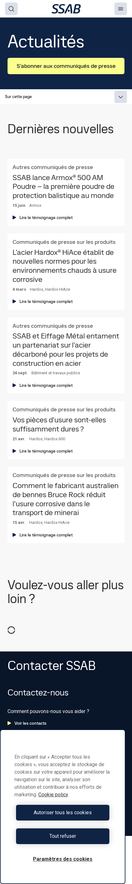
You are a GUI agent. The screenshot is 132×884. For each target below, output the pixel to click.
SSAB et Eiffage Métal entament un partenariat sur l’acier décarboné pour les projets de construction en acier (66, 350)
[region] (62, 806)
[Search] (11, 9)
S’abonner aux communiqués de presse (66, 65)
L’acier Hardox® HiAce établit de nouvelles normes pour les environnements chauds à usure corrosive (65, 266)
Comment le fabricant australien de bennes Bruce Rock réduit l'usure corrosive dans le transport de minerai (65, 499)
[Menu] (120, 9)
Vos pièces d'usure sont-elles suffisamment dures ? (59, 424)
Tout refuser (62, 836)
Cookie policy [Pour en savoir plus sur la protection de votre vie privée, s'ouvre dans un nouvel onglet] (53, 795)
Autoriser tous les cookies (63, 812)
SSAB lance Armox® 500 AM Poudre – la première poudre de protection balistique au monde (63, 186)
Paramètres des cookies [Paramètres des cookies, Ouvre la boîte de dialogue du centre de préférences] (62, 859)
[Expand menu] (120, 97)
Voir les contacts (27, 723)
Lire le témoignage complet (43, 217)
